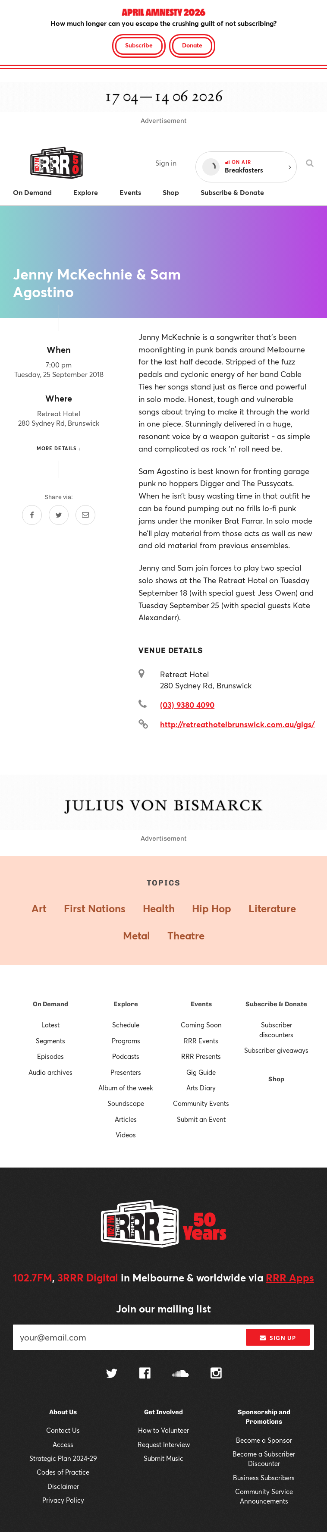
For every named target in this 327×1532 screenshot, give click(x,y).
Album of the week (125, 1087)
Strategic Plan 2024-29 (63, 1458)
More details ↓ (59, 448)
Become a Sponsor (264, 1440)
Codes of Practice (63, 1472)
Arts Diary (201, 1087)
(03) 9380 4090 (187, 705)
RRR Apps (290, 1277)
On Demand (50, 1004)
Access (63, 1444)
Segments (50, 1040)
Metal (136, 935)
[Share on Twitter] (59, 515)
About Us (63, 1412)
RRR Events (201, 1040)
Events (201, 1004)
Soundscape (125, 1103)
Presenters (125, 1072)
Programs (126, 1040)
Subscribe (139, 45)
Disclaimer (63, 1486)
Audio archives (50, 1072)
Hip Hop (211, 908)
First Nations (95, 908)
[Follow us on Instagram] (216, 1374)
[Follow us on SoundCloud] (180, 1374)
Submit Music (163, 1458)
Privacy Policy (63, 1500)
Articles (126, 1119)
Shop (276, 1079)
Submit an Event (201, 1119)
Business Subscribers (264, 1477)
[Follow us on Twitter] (112, 1374)
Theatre (185, 935)
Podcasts (125, 1056)
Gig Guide (201, 1072)
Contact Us (63, 1430)
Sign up (278, 1338)
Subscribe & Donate (276, 1004)
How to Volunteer (163, 1430)
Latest (50, 1024)
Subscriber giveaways (276, 1050)
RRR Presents (201, 1056)
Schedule (125, 1024)
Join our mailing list (163, 1308)
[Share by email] (85, 515)
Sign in (165, 162)
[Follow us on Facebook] (145, 1374)
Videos (126, 1134)
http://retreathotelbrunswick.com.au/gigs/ (237, 724)
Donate (192, 45)
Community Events (201, 1103)
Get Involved (163, 1412)
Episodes (50, 1056)
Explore (125, 1004)
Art (39, 908)
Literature (272, 908)
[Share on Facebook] (32, 515)
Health (159, 908)
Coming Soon (201, 1024)
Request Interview (164, 1444)
